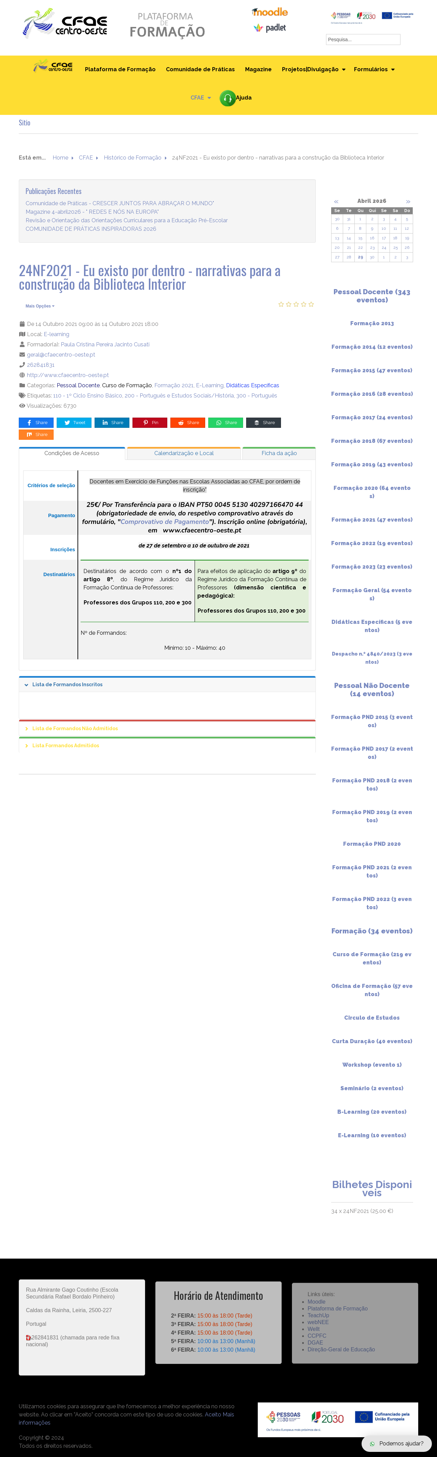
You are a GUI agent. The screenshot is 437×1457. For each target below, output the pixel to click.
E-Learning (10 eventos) (372, 1141)
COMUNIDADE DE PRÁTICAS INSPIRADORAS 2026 (91, 229)
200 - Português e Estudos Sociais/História (179, 395)
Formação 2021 (174, 385)
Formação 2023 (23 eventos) (372, 572)
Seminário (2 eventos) (372, 1094)
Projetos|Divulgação (310, 69)
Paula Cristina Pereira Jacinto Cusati (105, 344)
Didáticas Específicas (252, 385)
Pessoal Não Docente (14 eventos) (372, 695)
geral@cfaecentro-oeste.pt (61, 354)
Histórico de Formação (132, 158)
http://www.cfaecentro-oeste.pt (68, 375)
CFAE (197, 97)
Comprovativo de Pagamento (165, 521)
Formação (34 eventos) (372, 936)
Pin (150, 423)
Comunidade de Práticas (200, 69)
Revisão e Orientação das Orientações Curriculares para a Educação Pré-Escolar (127, 220)
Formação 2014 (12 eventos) (372, 352)
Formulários (371, 69)
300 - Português (256, 395)
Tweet (74, 423)
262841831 (41, 365)
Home (60, 158)
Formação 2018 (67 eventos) (372, 446)
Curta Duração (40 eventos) (372, 1046)
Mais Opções (40, 306)
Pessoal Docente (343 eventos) (372, 301)
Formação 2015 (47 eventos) (372, 376)
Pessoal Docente (78, 385)
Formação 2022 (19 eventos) (372, 548)
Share (36, 423)
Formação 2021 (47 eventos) (372, 525)
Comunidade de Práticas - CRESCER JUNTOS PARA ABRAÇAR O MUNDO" (120, 203)
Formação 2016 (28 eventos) (372, 399)
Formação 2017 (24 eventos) (372, 423)
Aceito (213, 1414)
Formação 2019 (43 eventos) (372, 470)
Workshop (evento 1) (372, 1070)
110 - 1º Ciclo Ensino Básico (87, 395)
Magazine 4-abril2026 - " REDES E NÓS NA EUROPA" (92, 212)
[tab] (72, 453)
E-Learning (210, 385)
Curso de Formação (127, 385)
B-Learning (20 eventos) (372, 1117)
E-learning (56, 334)
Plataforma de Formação (120, 69)
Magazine (258, 69)
